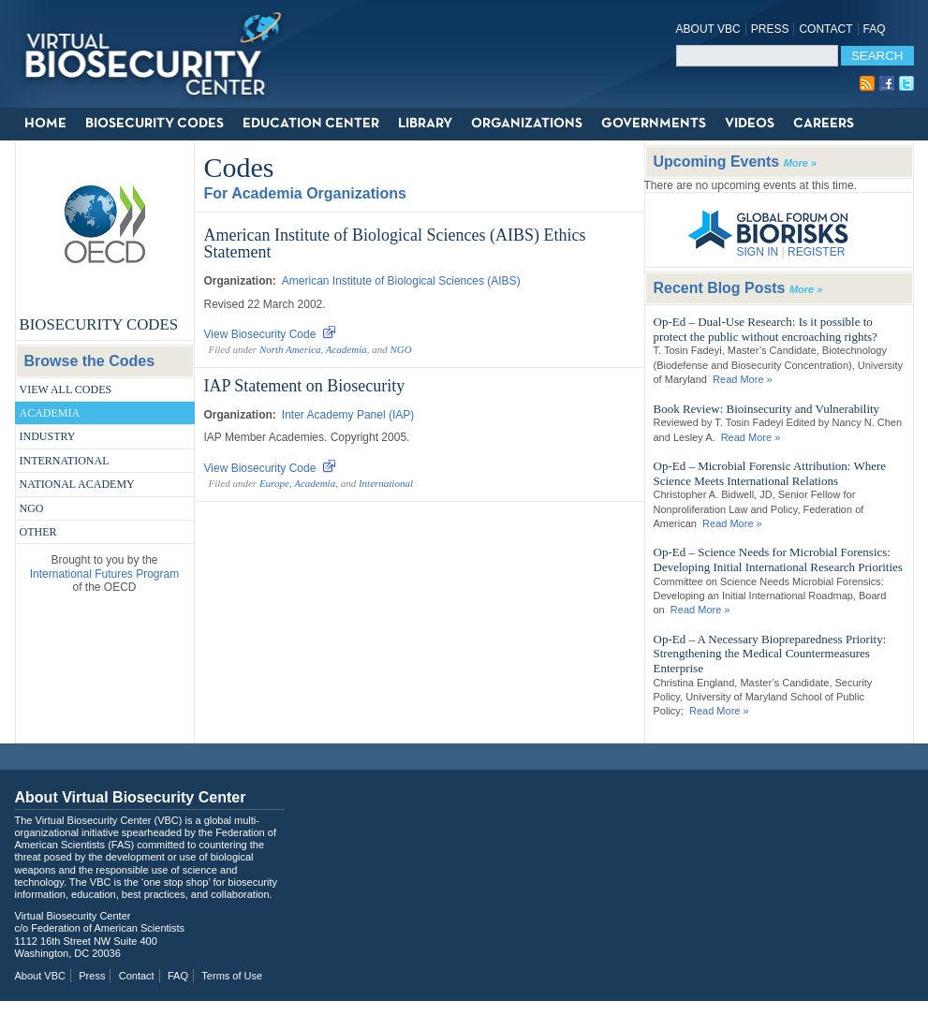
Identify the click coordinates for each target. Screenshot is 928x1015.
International (65, 460)
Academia (50, 412)
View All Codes (66, 389)
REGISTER (816, 251)
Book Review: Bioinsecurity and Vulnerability (767, 409)
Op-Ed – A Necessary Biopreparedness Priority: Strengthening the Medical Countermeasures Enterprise (770, 653)
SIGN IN (758, 251)
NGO (32, 508)
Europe (274, 483)
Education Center (311, 123)
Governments (653, 123)
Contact (825, 29)
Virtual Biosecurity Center (160, 54)
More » (800, 163)
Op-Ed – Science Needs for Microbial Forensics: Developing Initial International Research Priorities (778, 559)
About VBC (708, 29)
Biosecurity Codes (154, 123)
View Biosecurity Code (271, 334)
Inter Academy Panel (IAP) (348, 414)
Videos (749, 123)
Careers (823, 123)
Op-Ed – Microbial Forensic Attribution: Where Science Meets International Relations (770, 473)
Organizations (526, 123)
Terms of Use (231, 975)
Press (770, 29)
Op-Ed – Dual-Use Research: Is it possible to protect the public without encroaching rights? (765, 329)
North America (290, 349)
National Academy (77, 484)
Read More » (743, 379)
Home (45, 123)
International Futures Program (104, 574)
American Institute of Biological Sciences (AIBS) (401, 280)
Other (38, 531)
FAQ (874, 29)
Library (425, 123)
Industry (48, 436)
